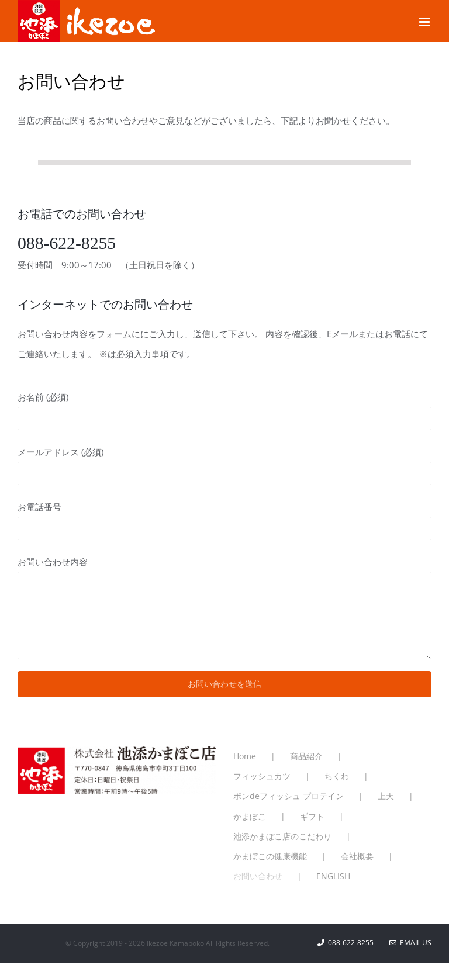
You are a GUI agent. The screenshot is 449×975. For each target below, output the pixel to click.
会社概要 (357, 856)
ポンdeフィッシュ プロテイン (288, 795)
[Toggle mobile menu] (425, 22)
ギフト (312, 816)
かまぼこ (249, 816)
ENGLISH (333, 875)
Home (244, 756)
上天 (386, 795)
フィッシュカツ (262, 776)
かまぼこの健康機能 (270, 856)
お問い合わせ (257, 875)
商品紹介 (306, 756)
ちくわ (336, 776)
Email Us (410, 943)
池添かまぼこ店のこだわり (282, 836)
